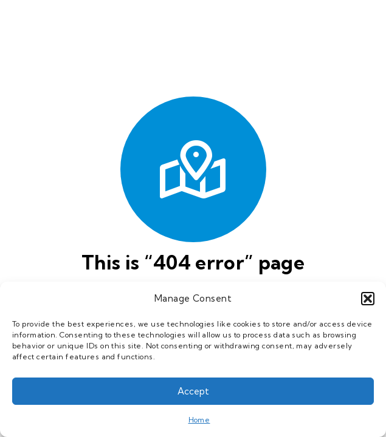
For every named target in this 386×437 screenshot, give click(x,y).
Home (199, 419)
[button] (368, 299)
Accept (193, 391)
